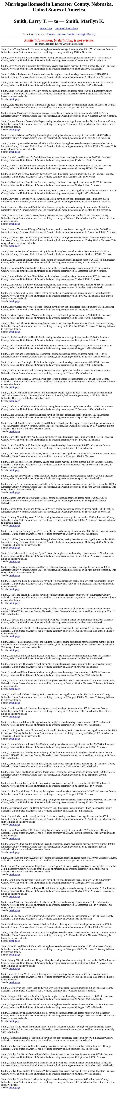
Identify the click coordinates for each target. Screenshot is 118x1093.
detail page (14, 99)
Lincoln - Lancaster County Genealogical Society (71, 34)
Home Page (46, 28)
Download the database (66, 28)
